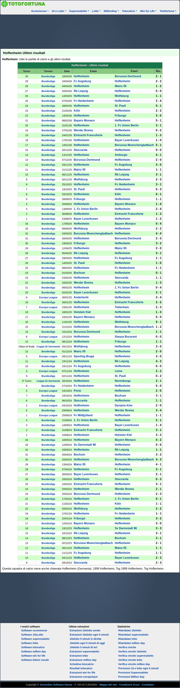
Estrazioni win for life (82, 672)
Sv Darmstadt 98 (85, 444)
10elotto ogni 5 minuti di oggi (87, 643)
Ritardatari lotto (127, 638)
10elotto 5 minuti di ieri (83, 647)
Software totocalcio (33, 647)
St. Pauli (120, 105)
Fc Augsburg (82, 81)
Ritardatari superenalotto (133, 634)
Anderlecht (81, 297)
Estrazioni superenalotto (84, 651)
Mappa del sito (108, 684)
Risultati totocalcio (81, 668)
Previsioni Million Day (131, 676)
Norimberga (123, 380)
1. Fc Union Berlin (127, 125)
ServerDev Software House (56, 684)
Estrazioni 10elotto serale (85, 630)
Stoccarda (80, 149)
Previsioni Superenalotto (133, 672)
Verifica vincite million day (134, 664)
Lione (118, 371)
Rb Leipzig (81, 90)
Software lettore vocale (35, 660)
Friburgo (120, 115)
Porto (77, 390)
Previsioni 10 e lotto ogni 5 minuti (138, 668)
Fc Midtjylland (83, 415)
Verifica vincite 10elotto (132, 651)
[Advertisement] (90, 31)
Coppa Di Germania (48, 346)
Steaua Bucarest (126, 336)
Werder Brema (83, 130)
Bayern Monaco (84, 120)
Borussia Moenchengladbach (134, 145)
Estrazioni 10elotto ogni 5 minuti (89, 634)
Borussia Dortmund (128, 76)
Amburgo (121, 154)
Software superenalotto (35, 638)
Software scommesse (34, 630)
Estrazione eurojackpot (84, 676)
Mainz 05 (121, 86)
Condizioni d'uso (129, 684)
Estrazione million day (83, 660)
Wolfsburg (122, 95)
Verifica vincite (127, 647)
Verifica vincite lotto (130, 660)
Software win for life (33, 655)
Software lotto (29, 643)
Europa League (48, 297)
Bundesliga (48, 76)
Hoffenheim (81, 76)
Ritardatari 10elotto (129, 630)
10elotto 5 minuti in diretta (85, 638)
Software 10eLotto (32, 634)
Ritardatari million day (131, 643)
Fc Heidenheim (84, 100)
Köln (77, 110)
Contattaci (148, 684)
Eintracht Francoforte (88, 135)
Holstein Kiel (82, 312)
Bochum (79, 272)
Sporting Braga (84, 356)
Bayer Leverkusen (127, 140)
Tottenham (122, 307)
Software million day (33, 651)
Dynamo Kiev (124, 405)
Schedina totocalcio (82, 664)
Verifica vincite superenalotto (135, 655)
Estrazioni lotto (79, 655)
